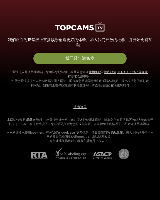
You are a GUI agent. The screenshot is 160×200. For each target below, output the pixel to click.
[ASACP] (99, 155)
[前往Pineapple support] (120, 154)
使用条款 (95, 72)
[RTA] (43, 155)
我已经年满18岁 (80, 58)
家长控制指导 (120, 85)
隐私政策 (110, 72)
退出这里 (80, 107)
